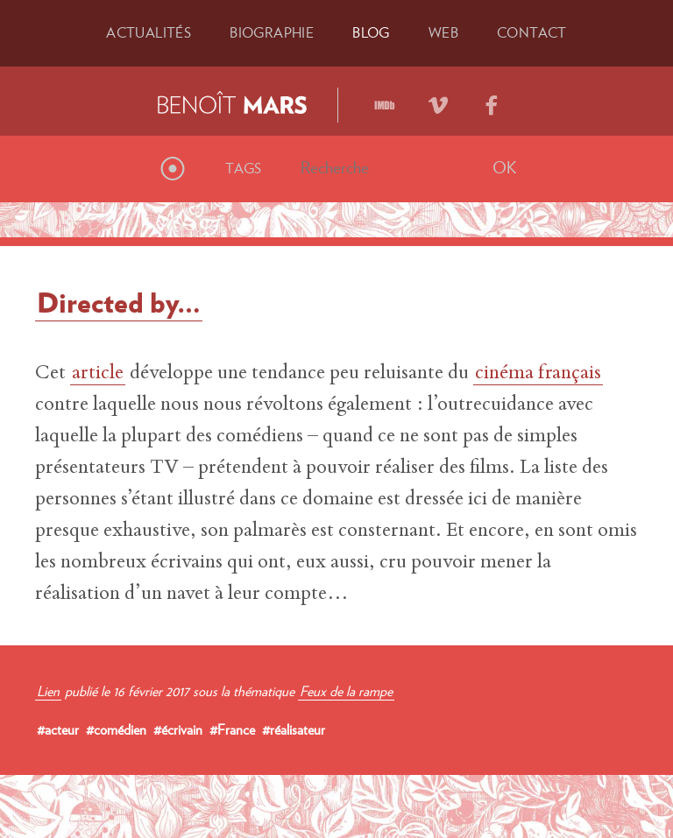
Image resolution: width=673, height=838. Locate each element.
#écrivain (177, 729)
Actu (148, 32)
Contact (532, 32)
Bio (272, 32)
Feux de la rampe (346, 691)
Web (443, 32)
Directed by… (119, 302)
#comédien (116, 729)
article (98, 373)
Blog (371, 32)
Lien (48, 691)
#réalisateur (293, 729)
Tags (243, 168)
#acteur (58, 729)
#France (232, 729)
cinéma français (538, 373)
